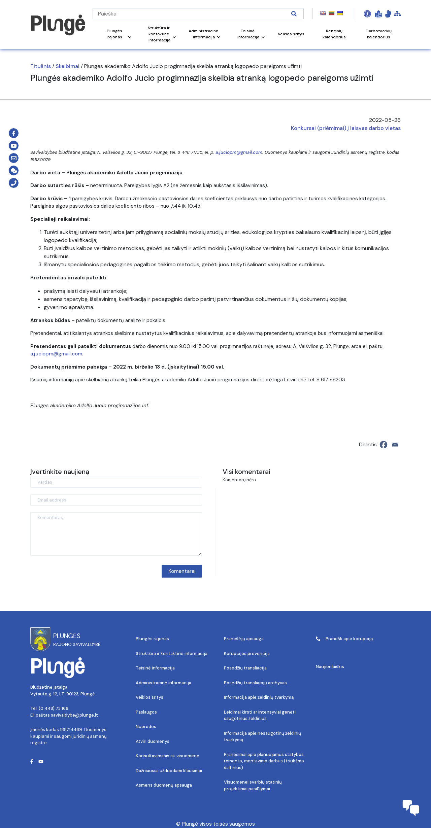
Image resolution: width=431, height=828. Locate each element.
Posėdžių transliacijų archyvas (255, 683)
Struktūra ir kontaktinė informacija (171, 653)
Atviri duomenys (152, 741)
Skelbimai (67, 66)
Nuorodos (146, 726)
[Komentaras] (116, 534)
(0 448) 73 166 (53, 708)
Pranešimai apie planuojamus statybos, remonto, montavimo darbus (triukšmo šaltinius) (264, 761)
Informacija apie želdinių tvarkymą (259, 697)
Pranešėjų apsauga (244, 639)
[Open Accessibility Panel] (367, 13)
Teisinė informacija (155, 668)
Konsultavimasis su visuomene (167, 756)
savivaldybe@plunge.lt (74, 715)
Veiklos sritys (149, 697)
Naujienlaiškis (330, 666)
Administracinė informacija (163, 683)
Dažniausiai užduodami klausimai (169, 770)
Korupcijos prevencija (247, 653)
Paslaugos (146, 712)
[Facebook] (383, 445)
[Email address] (116, 500)
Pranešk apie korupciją (344, 639)
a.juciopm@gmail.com (239, 152)
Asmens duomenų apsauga (164, 785)
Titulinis (40, 66)
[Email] (395, 445)
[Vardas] (116, 482)
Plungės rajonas (152, 639)
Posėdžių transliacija (245, 668)
